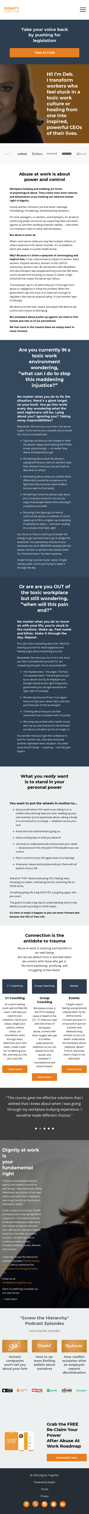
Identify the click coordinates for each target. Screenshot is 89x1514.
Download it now (67, 1457)
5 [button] (53, 1128)
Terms (44, 1489)
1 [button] (36, 1128)
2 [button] (40, 1128)
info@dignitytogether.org (16, 1282)
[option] (44, 1109)
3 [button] (44, 1128)
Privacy (45, 1496)
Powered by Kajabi (44, 1482)
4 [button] (49, 1128)
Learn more (15, 1069)
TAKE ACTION (44, 53)
